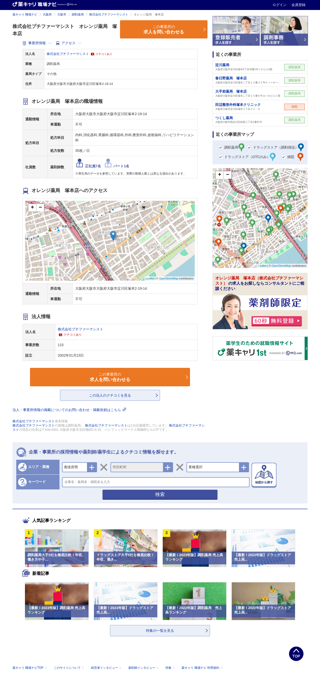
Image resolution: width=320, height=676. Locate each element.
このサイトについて (69, 668)
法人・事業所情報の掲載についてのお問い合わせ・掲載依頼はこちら (69, 410)
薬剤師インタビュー (144, 668)
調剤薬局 (78, 14)
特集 (171, 668)
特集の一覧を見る (160, 631)
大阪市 (61, 14)
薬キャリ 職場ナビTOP (30, 668)
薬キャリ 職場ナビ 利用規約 (202, 668)
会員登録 (299, 5)
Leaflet (150, 278)
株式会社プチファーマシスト (108, 14)
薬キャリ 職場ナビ (24, 14)
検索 (160, 494)
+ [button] (32, 208)
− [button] (40, 208)
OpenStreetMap (168, 278)
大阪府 (47, 14)
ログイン (280, 5)
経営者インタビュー (106, 668)
